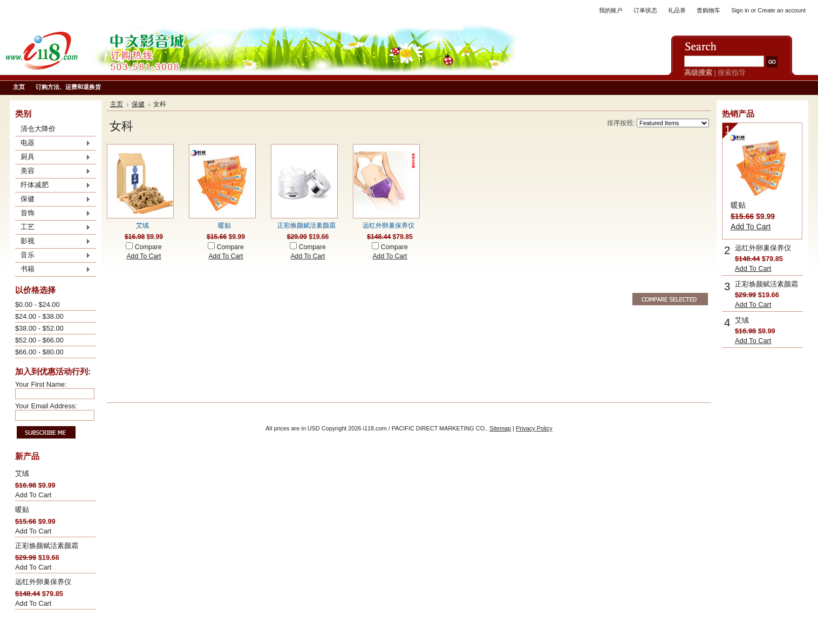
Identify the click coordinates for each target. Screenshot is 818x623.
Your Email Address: (46, 406)
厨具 (53, 157)
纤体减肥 (53, 185)
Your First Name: (41, 384)
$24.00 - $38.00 (39, 316)
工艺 (53, 227)
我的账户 (611, 10)
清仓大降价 (38, 129)
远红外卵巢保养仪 (43, 582)
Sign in (740, 10)
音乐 (53, 256)
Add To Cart (33, 495)
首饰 (53, 213)
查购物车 (708, 10)
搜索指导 (732, 73)
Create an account (782, 10)
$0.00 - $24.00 (37, 304)
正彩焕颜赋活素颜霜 (46, 546)
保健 (53, 199)
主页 (116, 104)
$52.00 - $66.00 (39, 340)
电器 (53, 143)
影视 (53, 242)
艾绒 (22, 473)
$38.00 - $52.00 (39, 328)
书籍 (53, 270)
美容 (53, 171)
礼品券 (677, 10)
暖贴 (22, 509)
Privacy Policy (534, 428)
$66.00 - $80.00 (39, 352)
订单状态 (645, 10)
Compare (148, 247)
